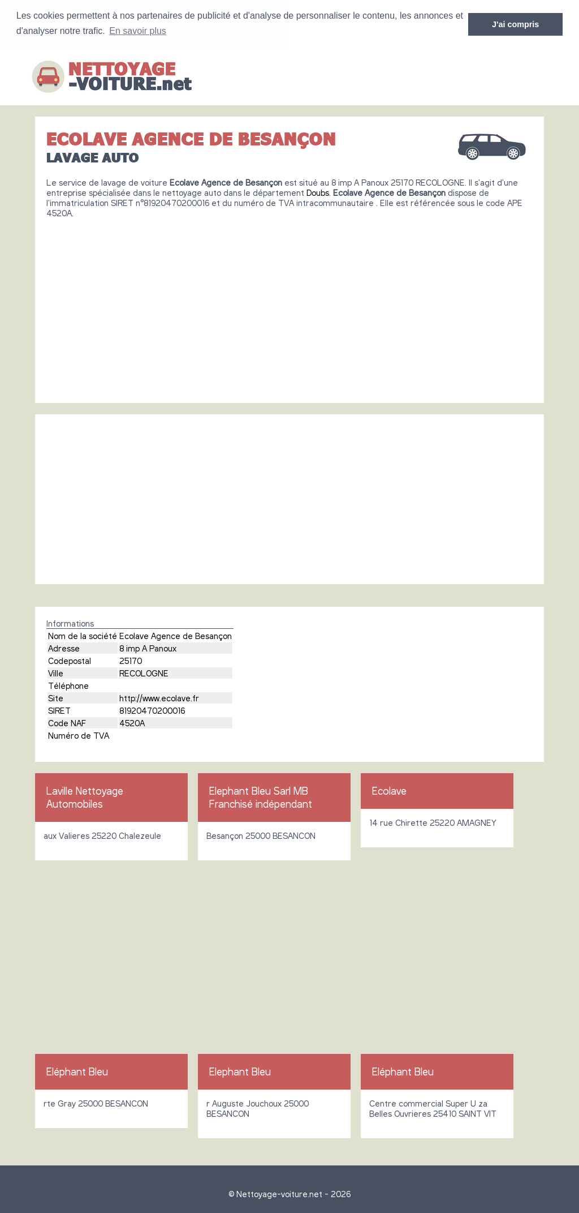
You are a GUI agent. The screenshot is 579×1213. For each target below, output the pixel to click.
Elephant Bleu (240, 1071)
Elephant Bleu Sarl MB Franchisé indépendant (260, 796)
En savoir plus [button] (137, 31)
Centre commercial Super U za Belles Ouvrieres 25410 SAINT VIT (432, 1108)
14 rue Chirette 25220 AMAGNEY (432, 822)
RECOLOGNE (143, 672)
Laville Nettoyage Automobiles (84, 796)
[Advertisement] (289, 305)
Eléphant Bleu (77, 1071)
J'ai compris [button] (515, 24)
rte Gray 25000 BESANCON (96, 1103)
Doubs (317, 192)
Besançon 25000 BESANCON (261, 835)
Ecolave (389, 790)
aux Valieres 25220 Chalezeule (102, 835)
